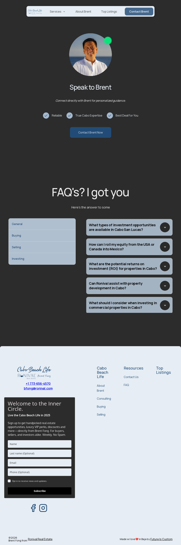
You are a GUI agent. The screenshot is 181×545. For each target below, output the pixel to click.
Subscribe (40, 491)
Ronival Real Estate (40, 539)
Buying (101, 406)
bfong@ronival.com (38, 388)
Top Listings (109, 16)
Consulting (104, 399)
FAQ (126, 385)
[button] (58, 16)
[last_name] (39, 453)
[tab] (42, 227)
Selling (101, 414)
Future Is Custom (161, 539)
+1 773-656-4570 (38, 383)
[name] (39, 444)
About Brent (83, 16)
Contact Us (131, 377)
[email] (39, 463)
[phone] (39, 472)
